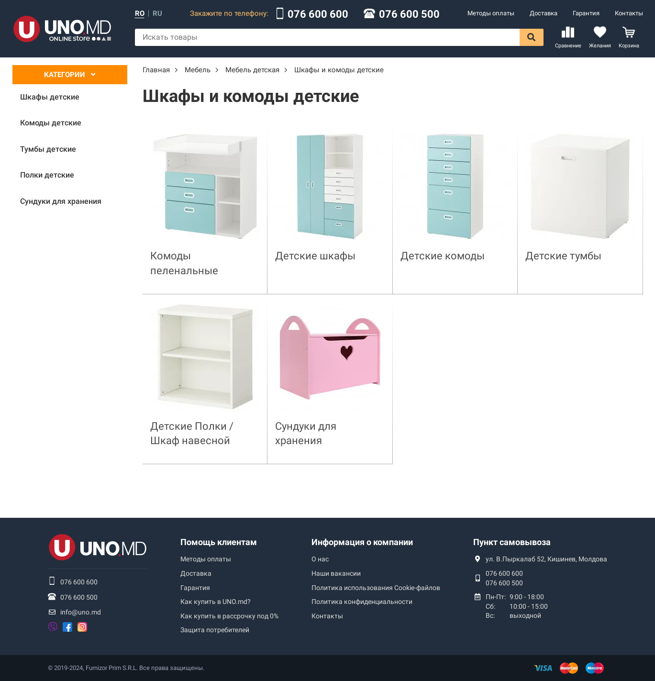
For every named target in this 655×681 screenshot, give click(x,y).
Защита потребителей (214, 630)
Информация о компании (362, 542)
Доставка (543, 13)
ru (157, 13)
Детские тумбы (563, 256)
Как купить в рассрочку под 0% (229, 616)
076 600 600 (318, 14)
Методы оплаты (490, 13)
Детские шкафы (315, 256)
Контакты (629, 13)
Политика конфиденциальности (361, 601)
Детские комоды (442, 256)
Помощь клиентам (218, 542)
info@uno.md (80, 612)
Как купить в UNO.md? (215, 601)
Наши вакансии (336, 573)
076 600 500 (409, 14)
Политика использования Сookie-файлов (375, 588)
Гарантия (586, 13)
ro (139, 13)
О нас (320, 559)
